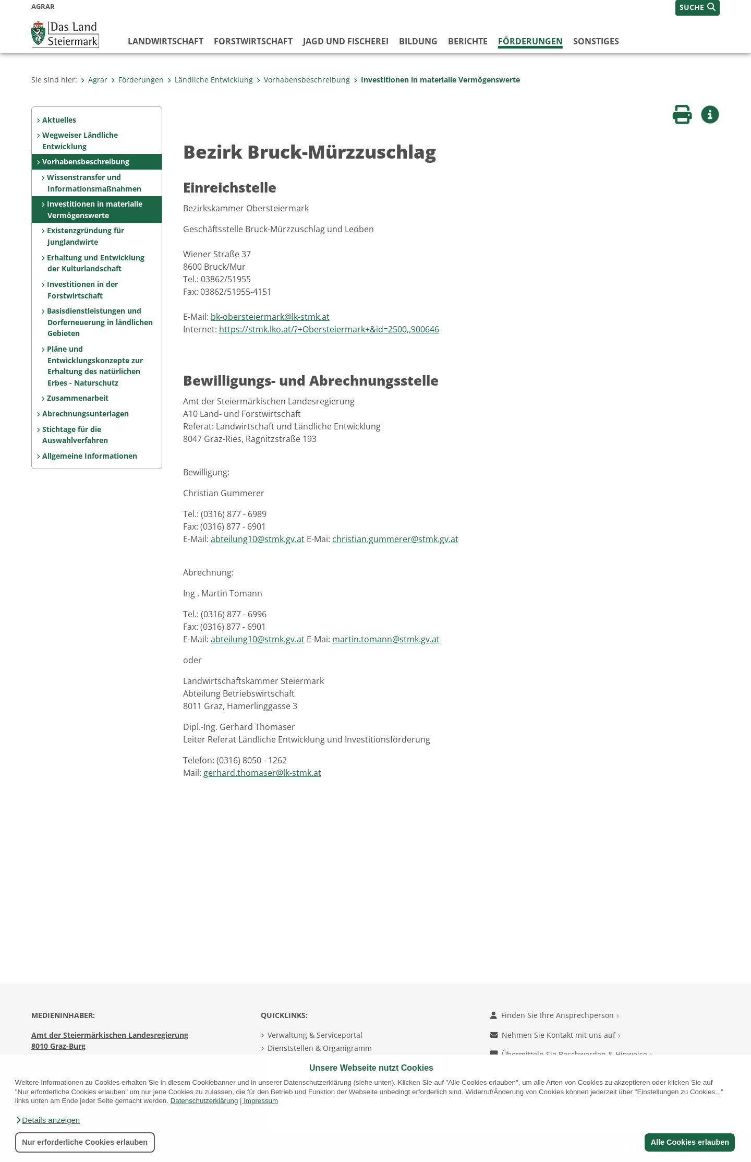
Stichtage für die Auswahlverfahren (75, 435)
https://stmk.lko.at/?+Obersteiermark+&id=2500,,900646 (329, 329)
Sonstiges (596, 41)
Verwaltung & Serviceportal (315, 1035)
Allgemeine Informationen (89, 456)
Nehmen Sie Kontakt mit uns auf (555, 1035)
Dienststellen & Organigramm (320, 1048)
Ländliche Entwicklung (210, 80)
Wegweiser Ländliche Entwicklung (80, 140)
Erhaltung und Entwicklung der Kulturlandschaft (95, 263)
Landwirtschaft (165, 41)
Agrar (94, 80)
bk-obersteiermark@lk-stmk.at (270, 316)
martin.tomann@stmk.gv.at (386, 639)
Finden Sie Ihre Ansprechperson (554, 1015)
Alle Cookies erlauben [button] (689, 1142)
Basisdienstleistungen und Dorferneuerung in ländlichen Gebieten (99, 322)
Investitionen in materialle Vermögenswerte (437, 80)
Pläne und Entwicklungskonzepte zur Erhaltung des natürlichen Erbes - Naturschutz (94, 366)
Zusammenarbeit (77, 398)
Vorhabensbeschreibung (303, 80)
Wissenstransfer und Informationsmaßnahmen (94, 183)
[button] (47, 1120)
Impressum (261, 1101)
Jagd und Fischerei (346, 41)
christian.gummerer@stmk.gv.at (395, 539)
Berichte (468, 41)
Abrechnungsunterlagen (85, 413)
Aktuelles (59, 120)
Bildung (418, 41)
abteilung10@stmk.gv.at (258, 539)
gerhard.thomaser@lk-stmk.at (262, 772)
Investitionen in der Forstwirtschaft (82, 290)
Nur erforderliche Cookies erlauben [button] (85, 1142)
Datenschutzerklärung (204, 1101)
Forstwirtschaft (253, 41)
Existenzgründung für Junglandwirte (85, 236)
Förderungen (530, 41)
